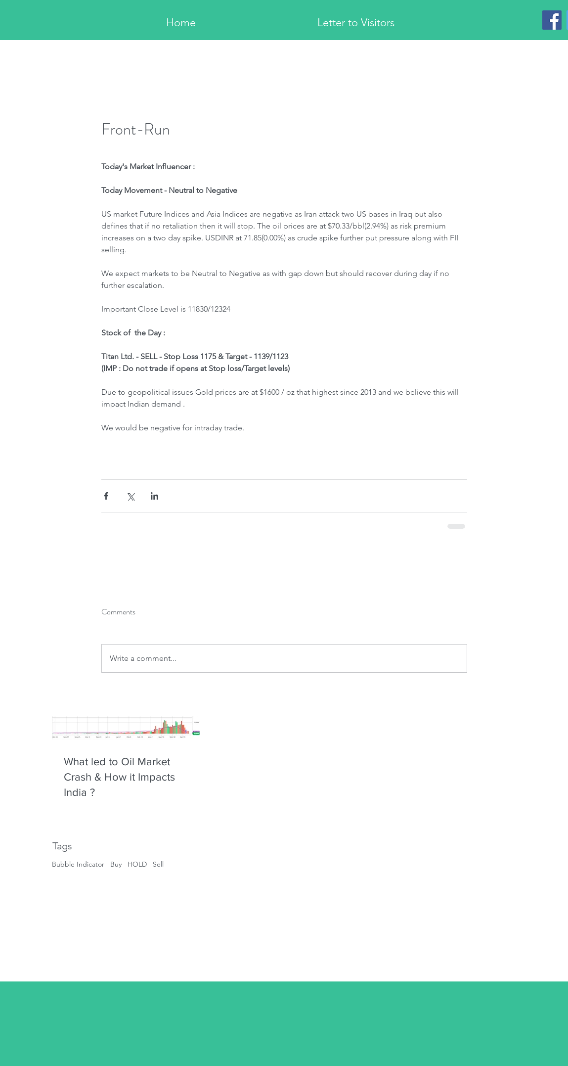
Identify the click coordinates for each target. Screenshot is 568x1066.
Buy (116, 864)
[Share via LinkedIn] (154, 496)
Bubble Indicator (78, 864)
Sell (158, 864)
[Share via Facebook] (106, 496)
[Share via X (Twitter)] (130, 496)
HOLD (137, 864)
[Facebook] (552, 20)
